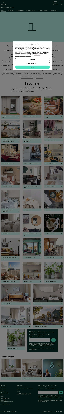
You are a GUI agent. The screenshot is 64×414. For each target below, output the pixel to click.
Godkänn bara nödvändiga (32, 63)
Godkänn (32, 67)
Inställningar (32, 59)
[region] (32, 55)
